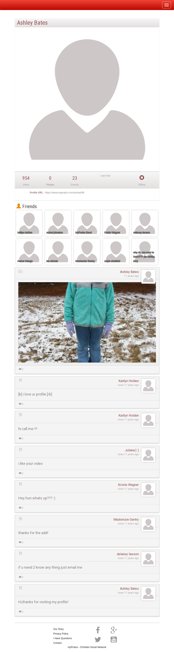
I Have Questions (62, 638)
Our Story (58, 629)
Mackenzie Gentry (126, 519)
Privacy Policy (60, 633)
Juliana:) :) (132, 450)
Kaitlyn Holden (128, 381)
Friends (26, 206)
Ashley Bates (129, 272)
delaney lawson (128, 554)
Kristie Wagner (128, 485)
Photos (50, 184)
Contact (57, 643)
